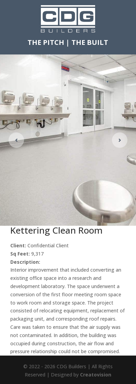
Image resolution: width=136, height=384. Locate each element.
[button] (119, 140)
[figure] (68, 140)
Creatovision (95, 374)
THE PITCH (45, 42)
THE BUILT (89, 42)
